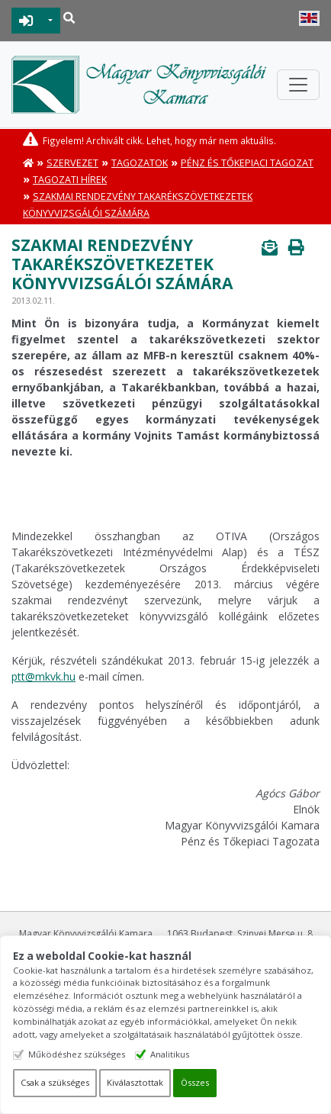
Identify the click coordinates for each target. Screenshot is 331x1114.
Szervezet (72, 162)
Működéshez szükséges (76, 1054)
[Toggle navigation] (298, 84)
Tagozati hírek (70, 179)
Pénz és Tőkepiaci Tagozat (247, 162)
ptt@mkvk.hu (43, 676)
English (309, 18)
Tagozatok (139, 162)
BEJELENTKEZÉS (26, 21)
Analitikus (169, 1054)
